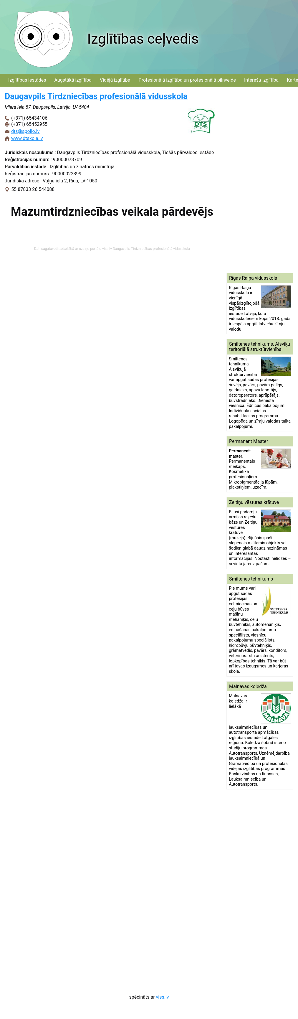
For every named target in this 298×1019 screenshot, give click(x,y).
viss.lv (162, 997)
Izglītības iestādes (27, 80)
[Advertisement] (259, 179)
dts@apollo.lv (25, 131)
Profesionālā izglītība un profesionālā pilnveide (187, 80)
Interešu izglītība (261, 80)
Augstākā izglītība (73, 80)
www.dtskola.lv (27, 138)
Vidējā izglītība (115, 80)
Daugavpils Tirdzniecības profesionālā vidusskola (96, 96)
